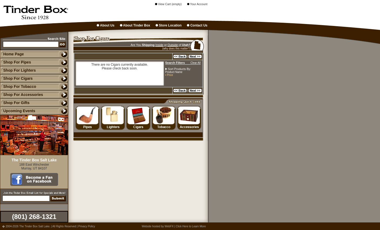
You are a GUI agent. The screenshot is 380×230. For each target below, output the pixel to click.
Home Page (13, 54)
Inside (159, 44)
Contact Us (197, 25)
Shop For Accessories (21, 94)
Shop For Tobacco (18, 86)
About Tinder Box (135, 25)
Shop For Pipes (15, 62)
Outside (173, 44)
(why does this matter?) (176, 48)
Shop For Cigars (16, 78)
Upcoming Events (17, 111)
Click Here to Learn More (191, 226)
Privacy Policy (86, 226)
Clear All (195, 62)
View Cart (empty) (168, 4)
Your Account (197, 4)
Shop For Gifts (14, 103)
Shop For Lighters (18, 70)
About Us (105, 25)
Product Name (174, 72)
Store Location (168, 25)
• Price (169, 75)
